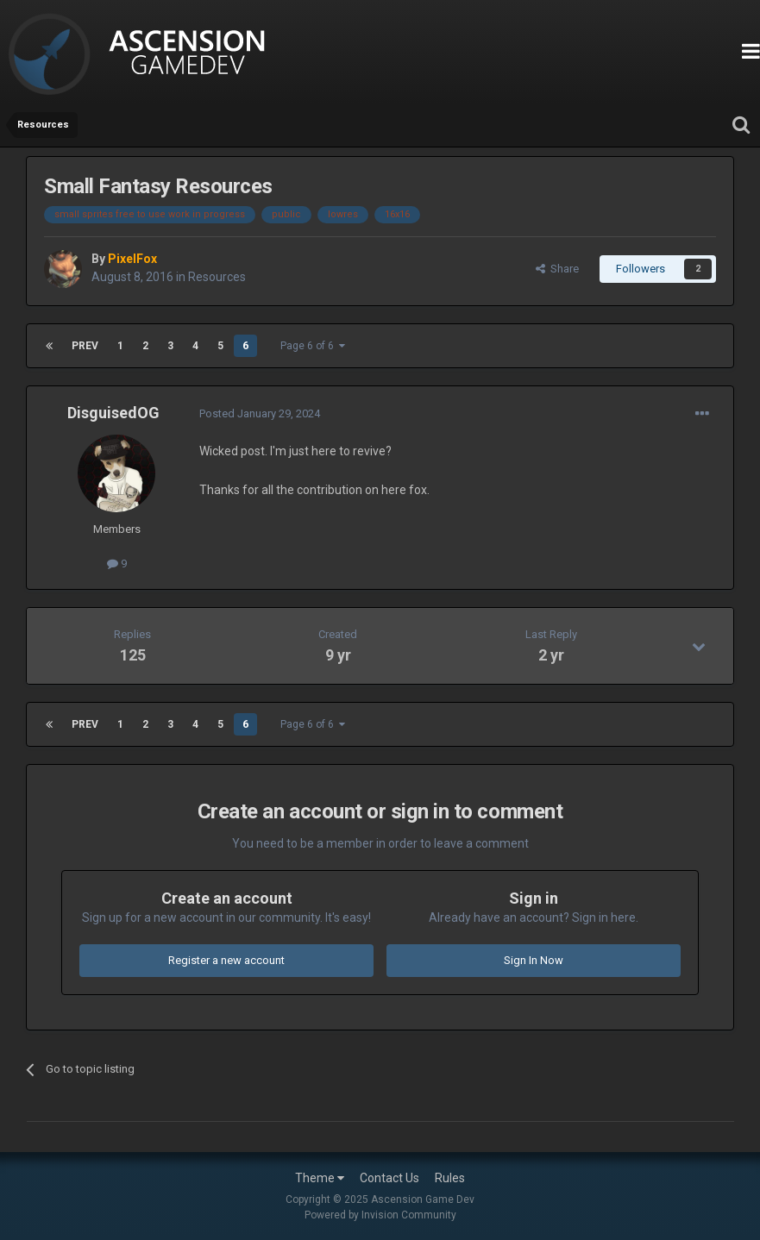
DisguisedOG (113, 413)
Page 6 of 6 (312, 346)
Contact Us (389, 1178)
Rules (450, 1178)
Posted (259, 413)
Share (557, 268)
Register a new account (226, 960)
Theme (319, 1178)
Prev (85, 346)
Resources (217, 277)
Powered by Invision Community (380, 1215)
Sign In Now (533, 960)
